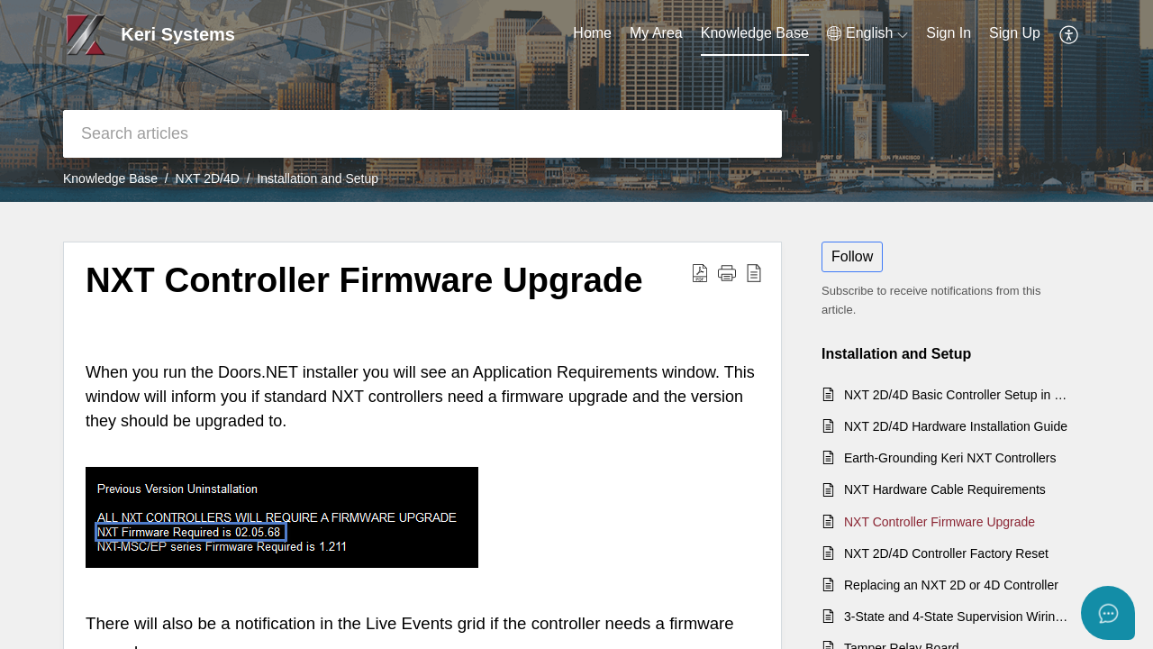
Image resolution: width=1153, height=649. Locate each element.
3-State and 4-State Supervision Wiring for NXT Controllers (958, 616)
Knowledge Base (110, 178)
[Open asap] (1108, 613)
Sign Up (1014, 33)
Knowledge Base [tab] (755, 33)
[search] (422, 134)
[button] (727, 272)
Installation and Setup (317, 178)
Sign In (948, 33)
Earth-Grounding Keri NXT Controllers (950, 458)
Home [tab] (592, 33)
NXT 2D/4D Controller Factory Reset (946, 553)
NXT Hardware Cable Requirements (945, 489)
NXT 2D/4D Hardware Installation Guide (955, 426)
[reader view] (754, 272)
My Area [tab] (656, 33)
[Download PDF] (700, 272)
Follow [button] (852, 256)
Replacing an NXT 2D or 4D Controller (951, 585)
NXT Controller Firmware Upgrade (364, 280)
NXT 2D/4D (208, 178)
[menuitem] (867, 33)
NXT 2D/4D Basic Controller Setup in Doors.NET (958, 395)
